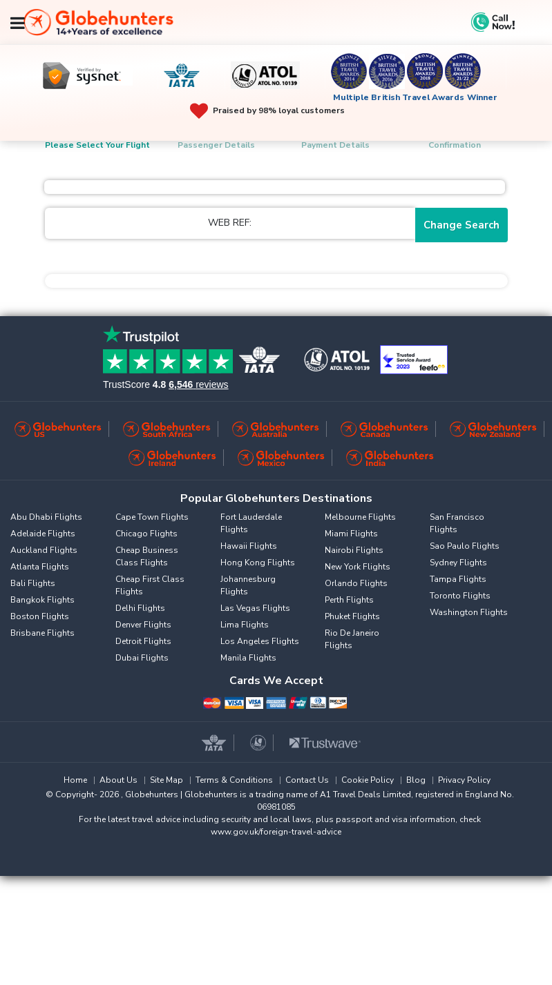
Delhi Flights (140, 608)
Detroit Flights (143, 641)
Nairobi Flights (354, 550)
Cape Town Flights (152, 517)
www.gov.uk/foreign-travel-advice (276, 831)
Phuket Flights (352, 616)
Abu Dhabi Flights (46, 517)
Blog (416, 780)
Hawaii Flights (248, 546)
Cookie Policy (367, 780)
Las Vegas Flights (255, 608)
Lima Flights (244, 624)
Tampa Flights (458, 579)
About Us (118, 780)
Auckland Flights (43, 550)
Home (75, 780)
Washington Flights (469, 612)
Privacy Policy (464, 780)
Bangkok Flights (42, 599)
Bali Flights (32, 583)
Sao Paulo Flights (464, 546)
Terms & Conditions (234, 780)
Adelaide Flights (42, 533)
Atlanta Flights (39, 566)
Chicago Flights (146, 533)
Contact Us (307, 780)
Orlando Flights (356, 583)
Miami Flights (351, 533)
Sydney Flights (458, 562)
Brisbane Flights (42, 632)
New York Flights (357, 566)
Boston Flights (39, 616)
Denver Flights (143, 624)
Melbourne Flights (360, 517)
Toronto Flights (460, 595)
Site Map (166, 780)
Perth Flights (349, 599)
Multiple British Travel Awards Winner (415, 97)
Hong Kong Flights (257, 562)
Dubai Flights (142, 657)
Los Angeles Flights (259, 641)
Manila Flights (248, 657)
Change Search (461, 225)
